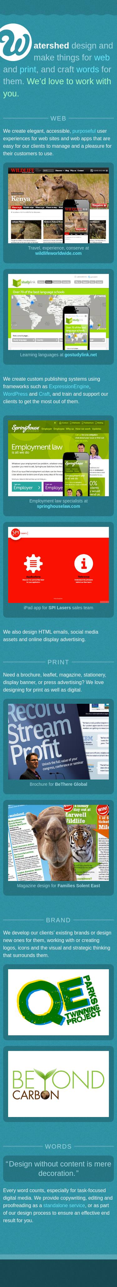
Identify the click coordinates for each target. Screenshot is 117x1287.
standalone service (64, 1205)
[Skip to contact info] (107, 7)
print (28, 69)
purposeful (84, 131)
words (87, 69)
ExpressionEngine (69, 386)
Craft (44, 394)
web (102, 57)
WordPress (15, 394)
